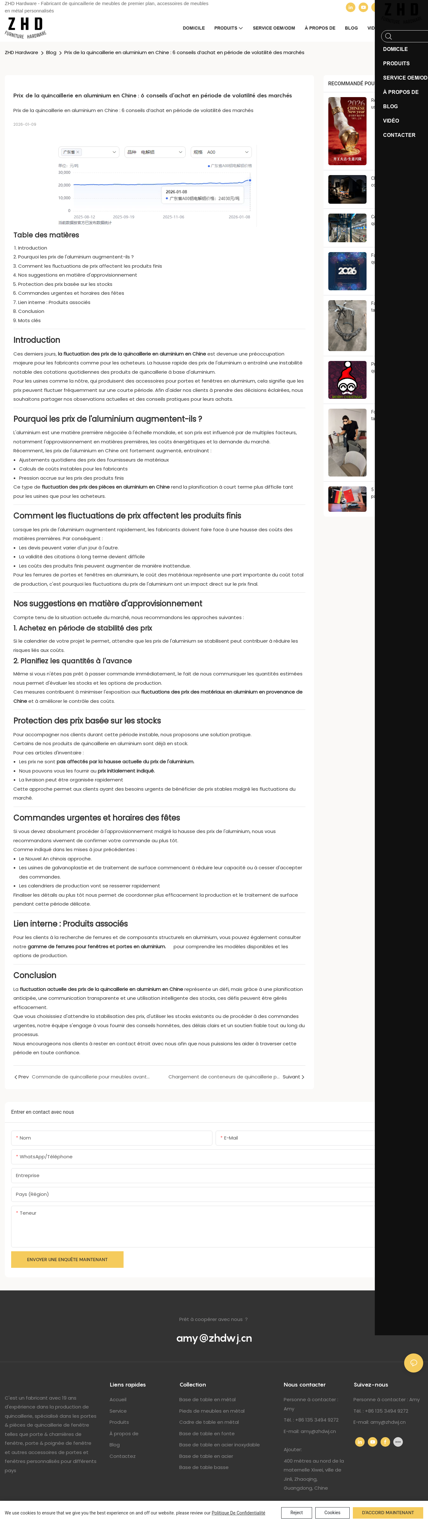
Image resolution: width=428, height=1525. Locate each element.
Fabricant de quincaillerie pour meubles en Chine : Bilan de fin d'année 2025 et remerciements (394, 259)
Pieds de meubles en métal (212, 1411)
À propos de (124, 1433)
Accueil (118, 1399)
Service (118, 1411)
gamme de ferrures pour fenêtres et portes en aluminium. (100, 946)
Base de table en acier (206, 1456)
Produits (119, 1422)
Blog (51, 52)
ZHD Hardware (21, 52)
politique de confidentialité (238, 1512)
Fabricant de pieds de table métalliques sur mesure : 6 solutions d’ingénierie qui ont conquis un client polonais (392, 307)
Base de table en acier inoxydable (219, 1444)
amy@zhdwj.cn (214, 1338)
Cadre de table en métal (209, 1422)
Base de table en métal (207, 1399)
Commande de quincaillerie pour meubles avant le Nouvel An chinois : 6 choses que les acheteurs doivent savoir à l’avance (392, 220)
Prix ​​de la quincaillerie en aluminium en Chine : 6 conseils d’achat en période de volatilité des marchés (184, 52)
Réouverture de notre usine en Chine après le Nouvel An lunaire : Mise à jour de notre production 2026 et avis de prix (394, 104)
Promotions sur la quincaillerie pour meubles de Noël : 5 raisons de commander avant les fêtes (394, 368)
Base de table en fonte (207, 1433)
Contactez (123, 1456)
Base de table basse (204, 1467)
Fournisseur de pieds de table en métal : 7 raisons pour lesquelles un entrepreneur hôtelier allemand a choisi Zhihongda (394, 415)
